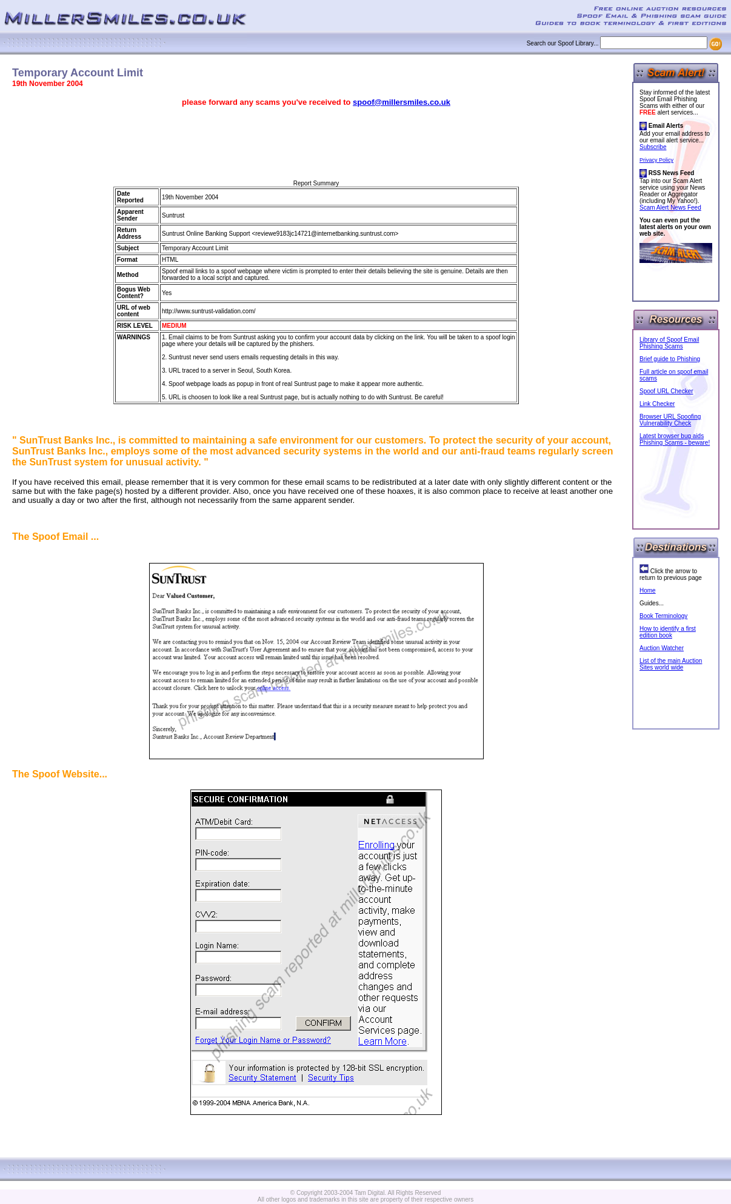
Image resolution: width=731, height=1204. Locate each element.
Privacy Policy (656, 160)
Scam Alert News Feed (670, 207)
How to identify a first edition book (667, 632)
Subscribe (652, 147)
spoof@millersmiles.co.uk (401, 102)
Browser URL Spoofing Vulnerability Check (670, 420)
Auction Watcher (661, 648)
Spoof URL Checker (666, 391)
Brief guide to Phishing (669, 359)
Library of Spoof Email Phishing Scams (669, 343)
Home (647, 590)
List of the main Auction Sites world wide (670, 664)
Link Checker (657, 404)
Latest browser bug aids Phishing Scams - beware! (674, 439)
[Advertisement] (316, 143)
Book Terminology (663, 616)
